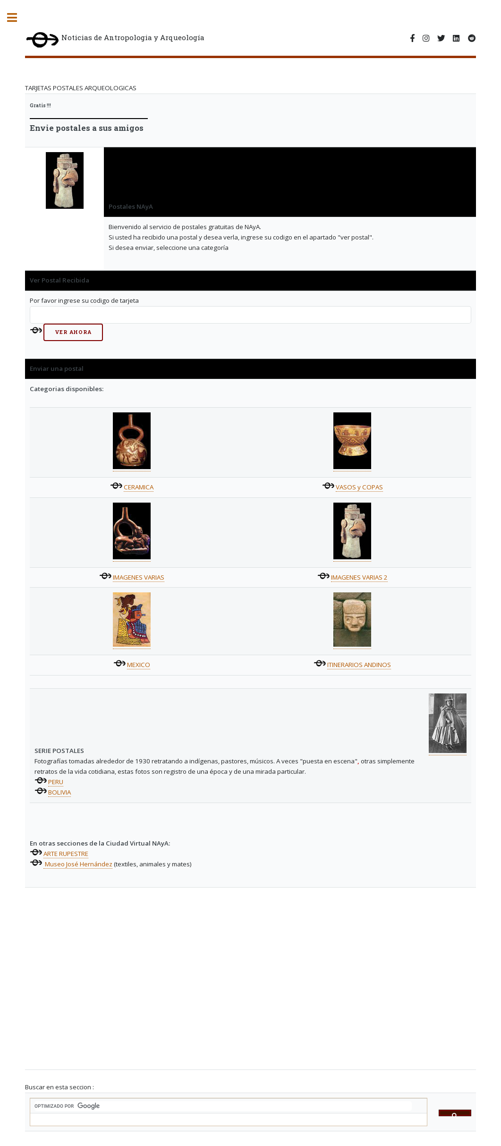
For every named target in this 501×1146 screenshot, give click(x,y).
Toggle (17, 17)
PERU (55, 782)
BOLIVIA (59, 792)
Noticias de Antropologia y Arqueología (114, 41)
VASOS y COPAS (359, 487)
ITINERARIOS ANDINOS (359, 664)
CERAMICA (138, 487)
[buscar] (223, 1106)
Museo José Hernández (77, 864)
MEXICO (138, 664)
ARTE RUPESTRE (65, 853)
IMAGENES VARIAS (138, 577)
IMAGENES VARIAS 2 (359, 577)
